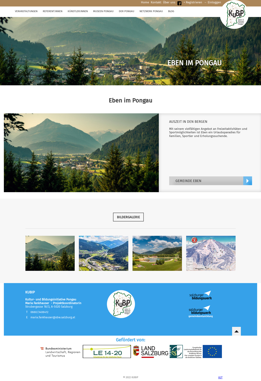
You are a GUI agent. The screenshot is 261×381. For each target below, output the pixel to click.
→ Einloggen (212, 2)
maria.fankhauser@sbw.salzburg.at (52, 317)
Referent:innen (52, 11)
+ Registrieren (193, 2)
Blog (171, 11)
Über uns (169, 2)
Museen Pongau (103, 11)
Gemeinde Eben (188, 181)
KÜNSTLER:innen (78, 11)
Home (145, 2)
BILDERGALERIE (128, 217)
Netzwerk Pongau (151, 11)
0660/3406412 (39, 312)
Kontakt (156, 2)
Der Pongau (126, 11)
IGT (220, 377)
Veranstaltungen (26, 11)
